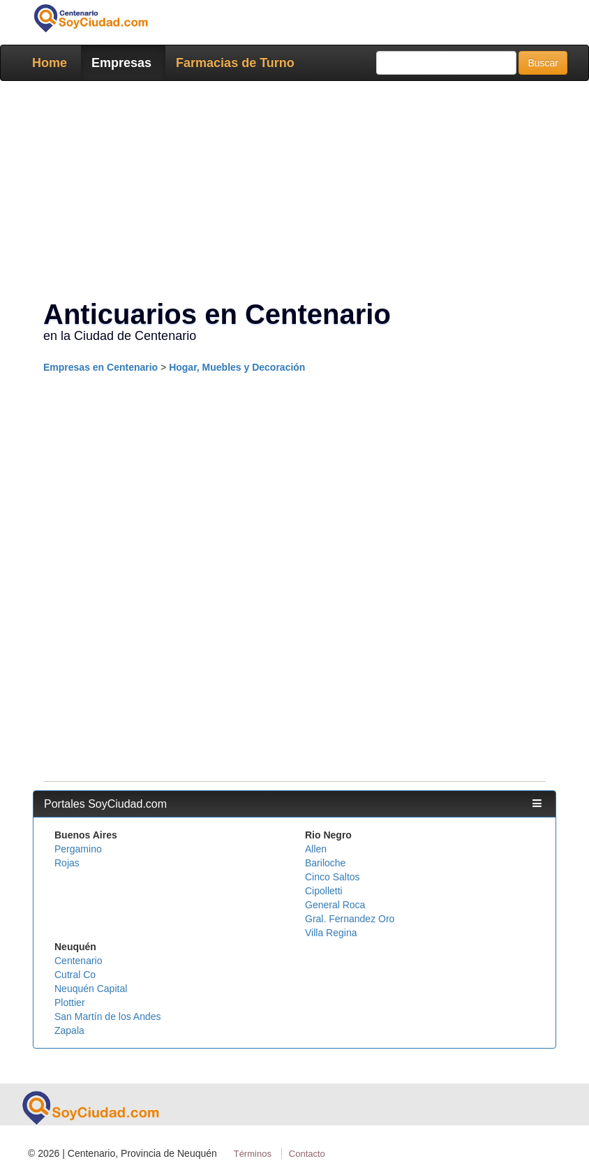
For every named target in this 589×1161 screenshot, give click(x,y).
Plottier (69, 1002)
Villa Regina (331, 932)
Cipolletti (324, 890)
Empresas (121, 63)
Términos (252, 1153)
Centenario (78, 960)
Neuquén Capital (90, 988)
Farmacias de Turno (235, 63)
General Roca (335, 904)
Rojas (67, 862)
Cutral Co (75, 974)
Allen (316, 849)
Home (49, 63)
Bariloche (325, 862)
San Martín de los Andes (107, 1016)
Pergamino (78, 849)
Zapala (69, 1030)
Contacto (307, 1153)
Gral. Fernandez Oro (349, 918)
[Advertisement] (294, 192)
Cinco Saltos (332, 876)
